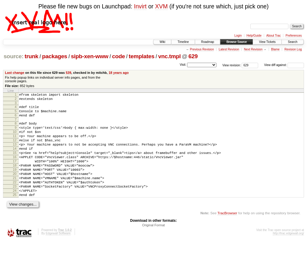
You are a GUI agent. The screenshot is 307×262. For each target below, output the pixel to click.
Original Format (153, 246)
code (118, 56)
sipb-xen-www (90, 56)
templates (141, 56)
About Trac (273, 35)
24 (14, 209)
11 (14, 143)
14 (14, 158)
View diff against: (284, 65)
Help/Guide (253, 35)
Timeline (183, 42)
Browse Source (236, 42)
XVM (161, 6)
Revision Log (293, 49)
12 (14, 148)
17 (14, 174)
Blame (275, 49)
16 (14, 168)
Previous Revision (202, 49)
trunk (31, 56)
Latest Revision (229, 49)
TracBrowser (227, 234)
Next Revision (253, 49)
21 (14, 194)
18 (14, 179)
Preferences (294, 35)
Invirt (140, 6)
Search (292, 42)
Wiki (162, 42)
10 (14, 138)
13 (14, 153)
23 (14, 204)
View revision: (231, 65)
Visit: (183, 64)
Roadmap (207, 42)
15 (14, 163)
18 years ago (119, 72)
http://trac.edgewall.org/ (288, 254)
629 (193, 56)
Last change (14, 72)
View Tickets (267, 42)
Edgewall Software (58, 254)
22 (14, 199)
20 (14, 189)
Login (238, 35)
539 (68, 72)
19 (14, 184)
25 (14, 214)
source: (13, 56)
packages (54, 56)
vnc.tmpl (169, 56)
